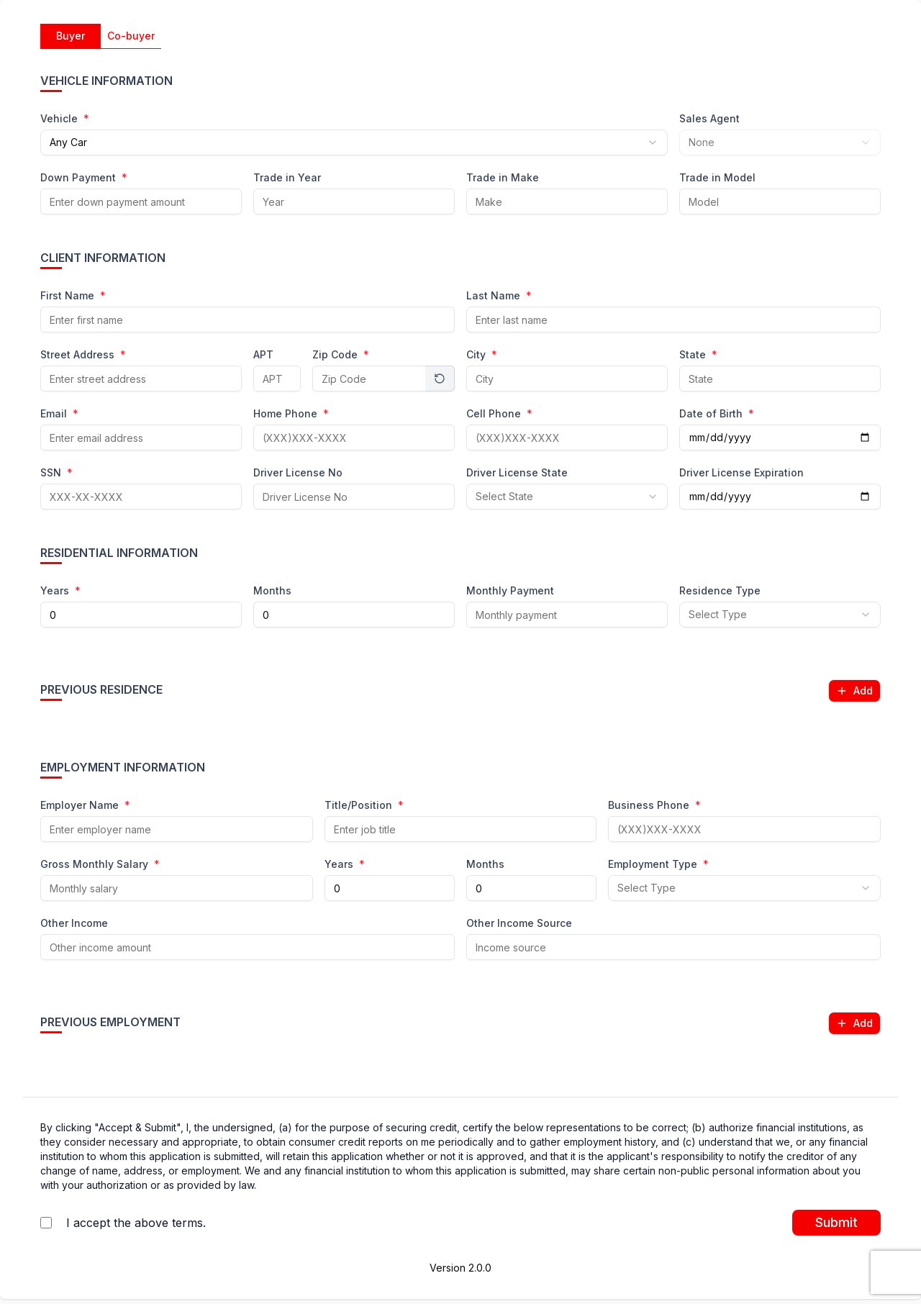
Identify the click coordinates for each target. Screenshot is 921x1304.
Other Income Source (519, 923)
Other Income (74, 923)
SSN (56, 473)
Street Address (83, 355)
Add (854, 690)
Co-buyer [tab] (131, 36)
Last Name (499, 296)
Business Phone (654, 805)
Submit (836, 1222)
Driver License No (297, 473)
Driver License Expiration (741, 473)
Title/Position (364, 805)
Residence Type (720, 591)
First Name (73, 296)
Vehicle (64, 119)
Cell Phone (499, 414)
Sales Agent (709, 119)
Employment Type (658, 864)
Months (272, 591)
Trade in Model (717, 178)
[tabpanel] (460, 564)
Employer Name (85, 805)
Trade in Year (287, 178)
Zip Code (340, 355)
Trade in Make (502, 178)
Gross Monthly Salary (100, 864)
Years (60, 591)
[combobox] (354, 142)
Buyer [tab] (70, 36)
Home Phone (291, 414)
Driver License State (517, 473)
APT (263, 355)
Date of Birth (716, 414)
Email (59, 414)
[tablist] (100, 36)
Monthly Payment (510, 591)
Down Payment (83, 178)
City (481, 355)
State (698, 355)
